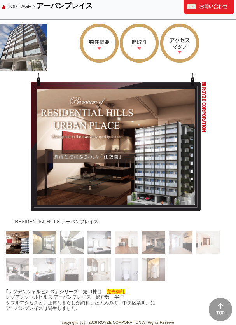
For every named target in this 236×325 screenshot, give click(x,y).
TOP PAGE (19, 6)
